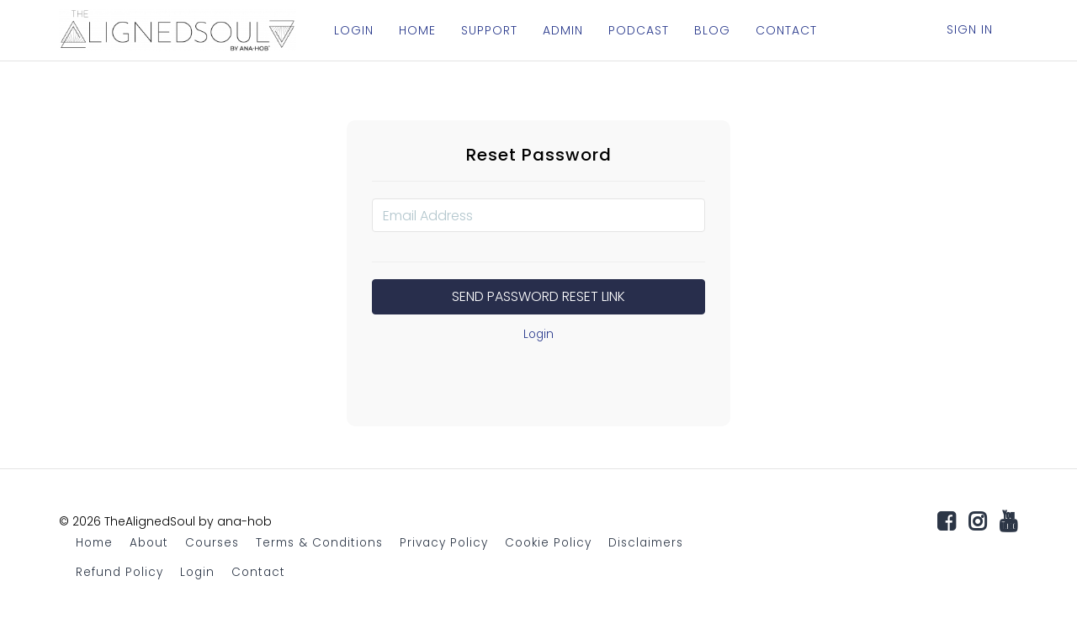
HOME (417, 30)
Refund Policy (119, 572)
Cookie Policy (548, 543)
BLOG (712, 30)
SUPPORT (489, 30)
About (149, 543)
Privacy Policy (444, 543)
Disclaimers (645, 543)
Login (538, 334)
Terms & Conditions (319, 543)
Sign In (970, 29)
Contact (258, 572)
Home (94, 543)
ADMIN (563, 30)
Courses (212, 543)
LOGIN (354, 30)
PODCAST (638, 30)
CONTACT (786, 30)
